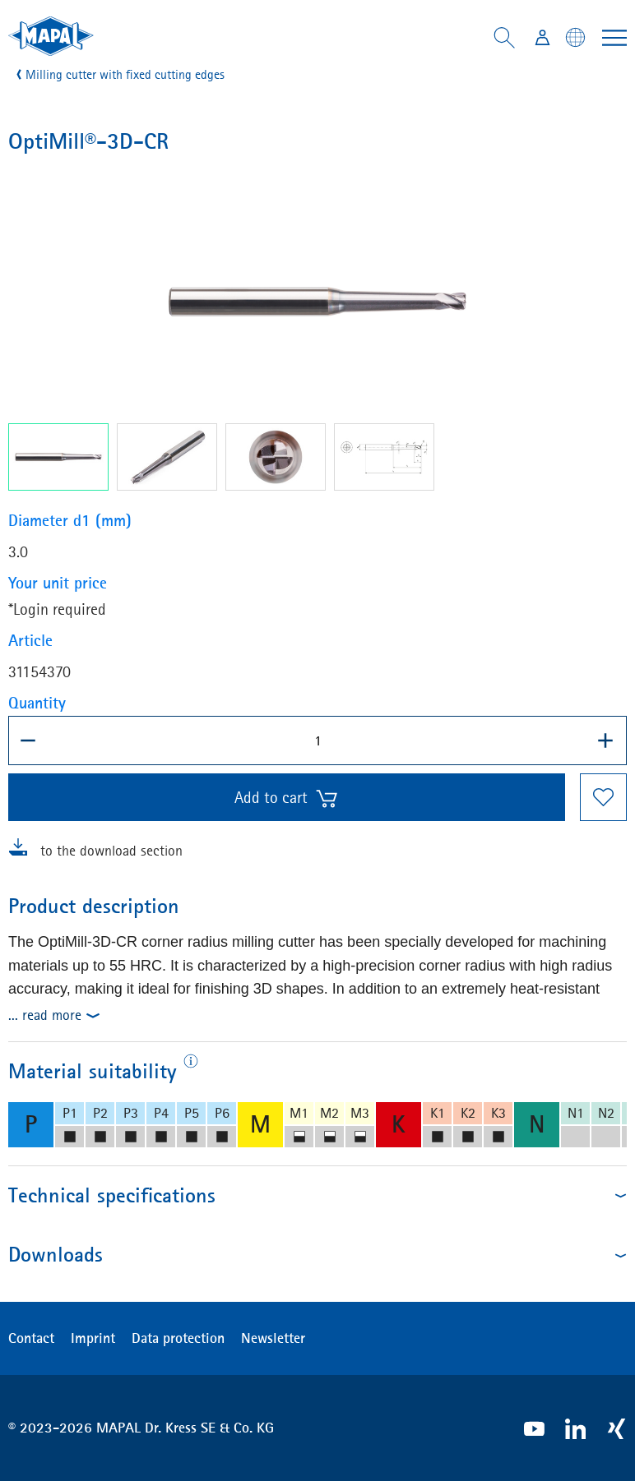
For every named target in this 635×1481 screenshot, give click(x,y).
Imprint (93, 1338)
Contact (31, 1338)
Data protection (178, 1338)
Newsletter (273, 1338)
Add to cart (286, 798)
